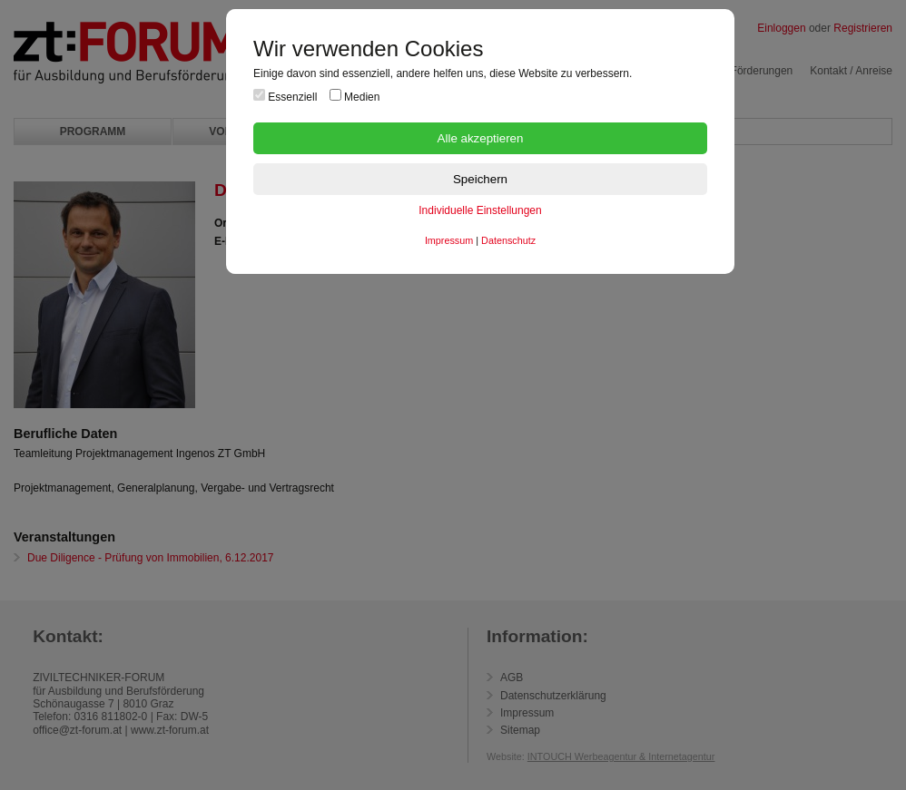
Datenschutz (508, 240)
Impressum (449, 240)
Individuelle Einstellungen (480, 210)
